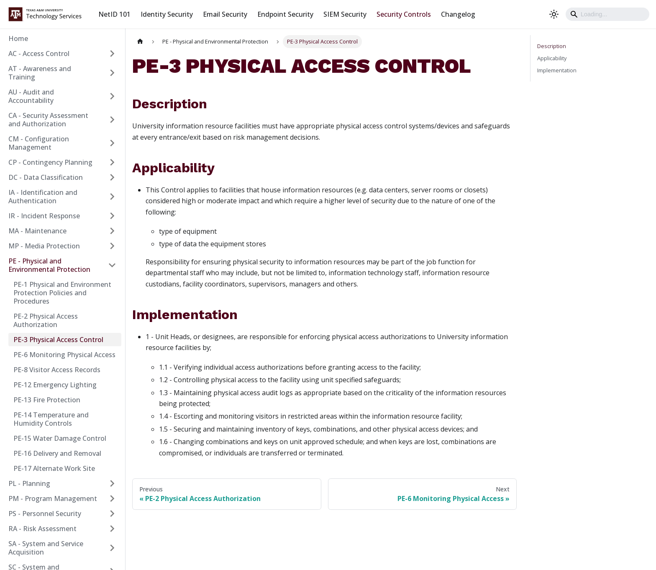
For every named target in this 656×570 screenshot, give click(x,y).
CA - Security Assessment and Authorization (48, 119)
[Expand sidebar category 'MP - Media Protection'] (112, 246)
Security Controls (404, 14)
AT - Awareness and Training (39, 73)
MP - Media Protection (44, 245)
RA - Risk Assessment (42, 528)
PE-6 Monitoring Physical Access (64, 354)
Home (18, 38)
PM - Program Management (52, 498)
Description (551, 46)
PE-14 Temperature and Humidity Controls (51, 419)
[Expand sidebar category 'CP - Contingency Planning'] (112, 162)
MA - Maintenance (37, 230)
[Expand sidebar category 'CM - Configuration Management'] (112, 143)
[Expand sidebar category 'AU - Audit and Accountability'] (112, 96)
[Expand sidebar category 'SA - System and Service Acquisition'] (112, 548)
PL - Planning (29, 483)
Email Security (225, 14)
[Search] (607, 14)
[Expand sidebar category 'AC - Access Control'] (112, 53)
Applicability (551, 58)
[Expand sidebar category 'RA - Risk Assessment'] (112, 528)
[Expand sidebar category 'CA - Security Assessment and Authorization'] (112, 119)
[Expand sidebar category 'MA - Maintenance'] (112, 231)
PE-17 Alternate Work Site (54, 468)
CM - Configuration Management (38, 143)
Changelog (458, 14)
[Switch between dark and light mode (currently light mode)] (554, 14)
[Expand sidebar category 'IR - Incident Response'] (112, 215)
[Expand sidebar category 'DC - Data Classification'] (112, 177)
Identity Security (167, 14)
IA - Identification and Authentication (42, 196)
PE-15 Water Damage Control (59, 438)
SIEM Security (344, 14)
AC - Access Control (38, 53)
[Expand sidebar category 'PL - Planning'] (112, 483)
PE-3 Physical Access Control (58, 339)
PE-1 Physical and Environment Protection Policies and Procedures (62, 293)
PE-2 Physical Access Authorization (45, 320)
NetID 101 (114, 14)
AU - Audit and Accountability (31, 96)
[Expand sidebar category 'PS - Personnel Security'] (112, 513)
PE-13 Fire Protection (46, 399)
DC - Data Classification (45, 177)
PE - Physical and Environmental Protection (49, 265)
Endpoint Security (285, 14)
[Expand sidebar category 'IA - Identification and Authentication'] (112, 196)
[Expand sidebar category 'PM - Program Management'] (112, 498)
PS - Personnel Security (44, 513)
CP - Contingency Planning (50, 162)
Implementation (557, 70)
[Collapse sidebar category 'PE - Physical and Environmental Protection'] (112, 265)
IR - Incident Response (44, 215)
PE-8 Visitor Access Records (56, 369)
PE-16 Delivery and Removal (57, 453)
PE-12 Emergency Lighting (55, 384)
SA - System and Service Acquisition (45, 548)
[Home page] (140, 41)
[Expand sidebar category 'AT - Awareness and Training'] (112, 73)
